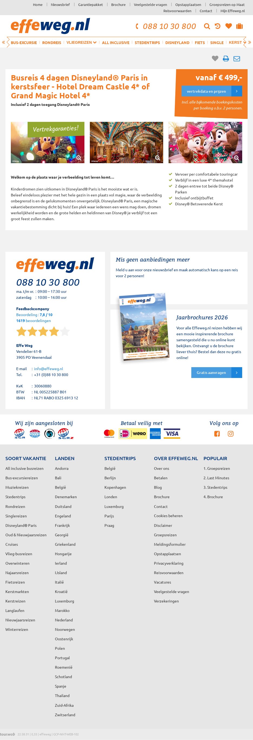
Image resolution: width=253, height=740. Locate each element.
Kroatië (61, 591)
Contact (206, 10)
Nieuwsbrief (60, 4)
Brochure (118, 4)
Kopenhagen (115, 487)
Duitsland (63, 506)
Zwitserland (65, 714)
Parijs (109, 515)
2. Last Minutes (216, 477)
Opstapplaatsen (188, 4)
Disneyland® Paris (21, 525)
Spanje (60, 686)
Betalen (160, 477)
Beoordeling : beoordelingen (34, 318)
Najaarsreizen (17, 572)
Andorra (61, 468)
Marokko (62, 610)
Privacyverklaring (168, 563)
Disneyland (177, 42)
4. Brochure (213, 496)
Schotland (63, 676)
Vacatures (162, 582)
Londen (110, 496)
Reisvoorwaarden (177, 10)
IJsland (61, 572)
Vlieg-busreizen (18, 553)
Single (217, 42)
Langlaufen (14, 610)
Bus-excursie (24, 42)
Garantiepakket (90, 4)
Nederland (64, 619)
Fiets (200, 42)
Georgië (61, 534)
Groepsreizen (165, 534)
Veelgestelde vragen (150, 4)
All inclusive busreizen (24, 468)
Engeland (63, 515)
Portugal (62, 657)
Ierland (61, 563)
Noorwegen (65, 629)
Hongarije (63, 553)
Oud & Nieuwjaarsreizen (26, 534)
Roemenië (64, 667)
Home (37, 4)
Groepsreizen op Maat (227, 4)
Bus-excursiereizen (21, 477)
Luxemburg (64, 600)
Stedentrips (147, 42)
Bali (58, 477)
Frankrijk (62, 525)
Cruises (11, 544)
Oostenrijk (64, 638)
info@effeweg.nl (48, 368)
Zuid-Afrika (64, 705)
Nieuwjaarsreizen (20, 619)
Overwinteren (17, 563)
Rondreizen (15, 506)
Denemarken (66, 496)
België (60, 487)
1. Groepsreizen (216, 468)
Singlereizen (16, 515)
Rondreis (51, 42)
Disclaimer (163, 525)
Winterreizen (16, 629)
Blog (158, 487)
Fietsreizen (15, 582)
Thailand (62, 695)
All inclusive (115, 42)
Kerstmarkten (17, 591)
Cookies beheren (168, 515)
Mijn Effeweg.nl (233, 10)
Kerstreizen (15, 600)
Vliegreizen (82, 42)
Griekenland (65, 544)
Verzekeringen (166, 600)
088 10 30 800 (165, 26)
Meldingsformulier (170, 544)
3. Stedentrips (215, 487)
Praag (109, 525)
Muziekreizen (17, 487)
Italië (59, 582)
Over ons (161, 468)
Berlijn (110, 477)
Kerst (238, 42)
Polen (60, 648)
